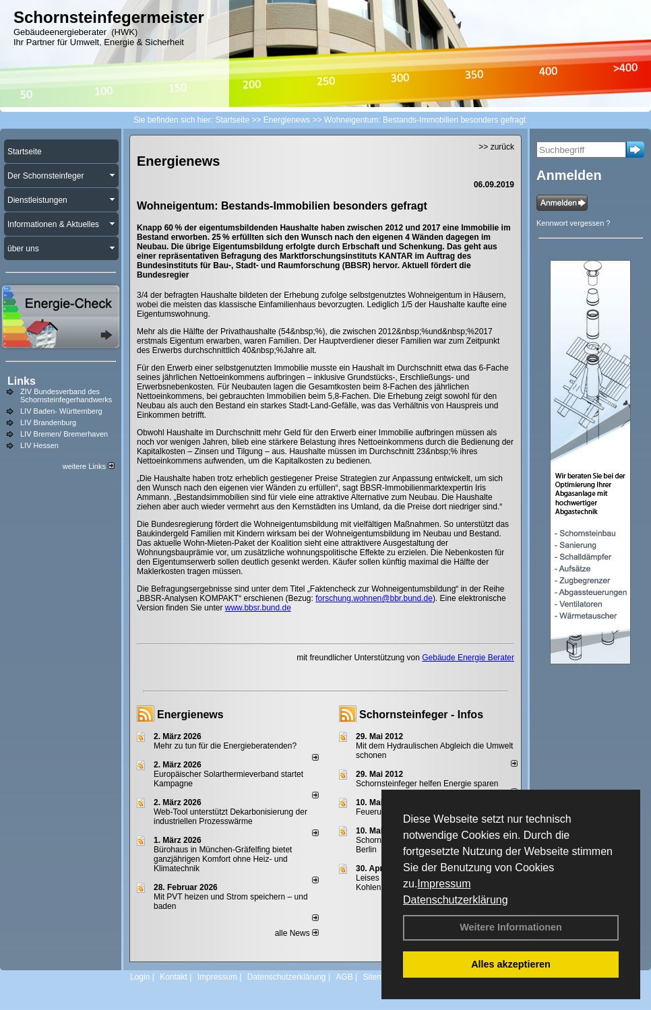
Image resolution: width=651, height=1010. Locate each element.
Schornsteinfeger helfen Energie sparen (427, 783)
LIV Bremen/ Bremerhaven (64, 434)
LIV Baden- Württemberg (61, 411)
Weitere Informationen (511, 927)
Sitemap (377, 977)
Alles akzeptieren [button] (511, 964)
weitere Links (89, 466)
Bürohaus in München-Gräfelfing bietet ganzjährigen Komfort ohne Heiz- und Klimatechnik (223, 859)
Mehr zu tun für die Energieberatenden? (225, 746)
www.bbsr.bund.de (258, 607)
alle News (297, 933)
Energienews (190, 714)
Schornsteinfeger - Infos (421, 714)
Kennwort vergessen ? (573, 223)
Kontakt (173, 977)
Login (140, 977)
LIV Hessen (39, 445)
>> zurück (496, 147)
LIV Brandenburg (48, 422)
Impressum (443, 883)
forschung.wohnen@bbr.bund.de (374, 598)
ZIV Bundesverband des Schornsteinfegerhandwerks (66, 395)
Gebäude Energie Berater (468, 657)
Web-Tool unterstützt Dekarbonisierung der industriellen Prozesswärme (230, 816)
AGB (344, 977)
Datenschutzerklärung (455, 900)
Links (21, 381)
